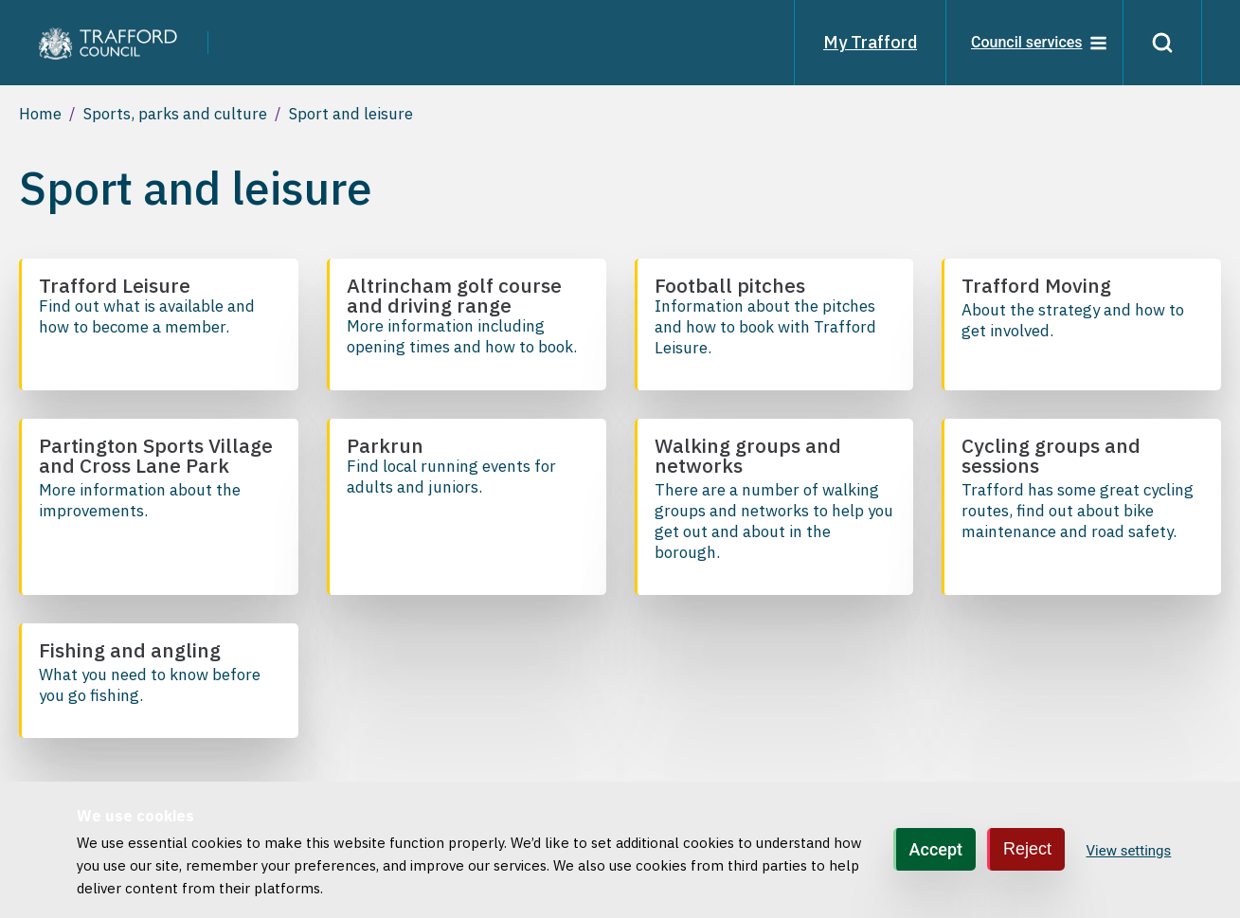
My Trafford (870, 42)
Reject (1027, 848)
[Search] (1162, 42)
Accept (935, 849)
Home (40, 113)
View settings (1129, 850)
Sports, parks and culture (175, 113)
